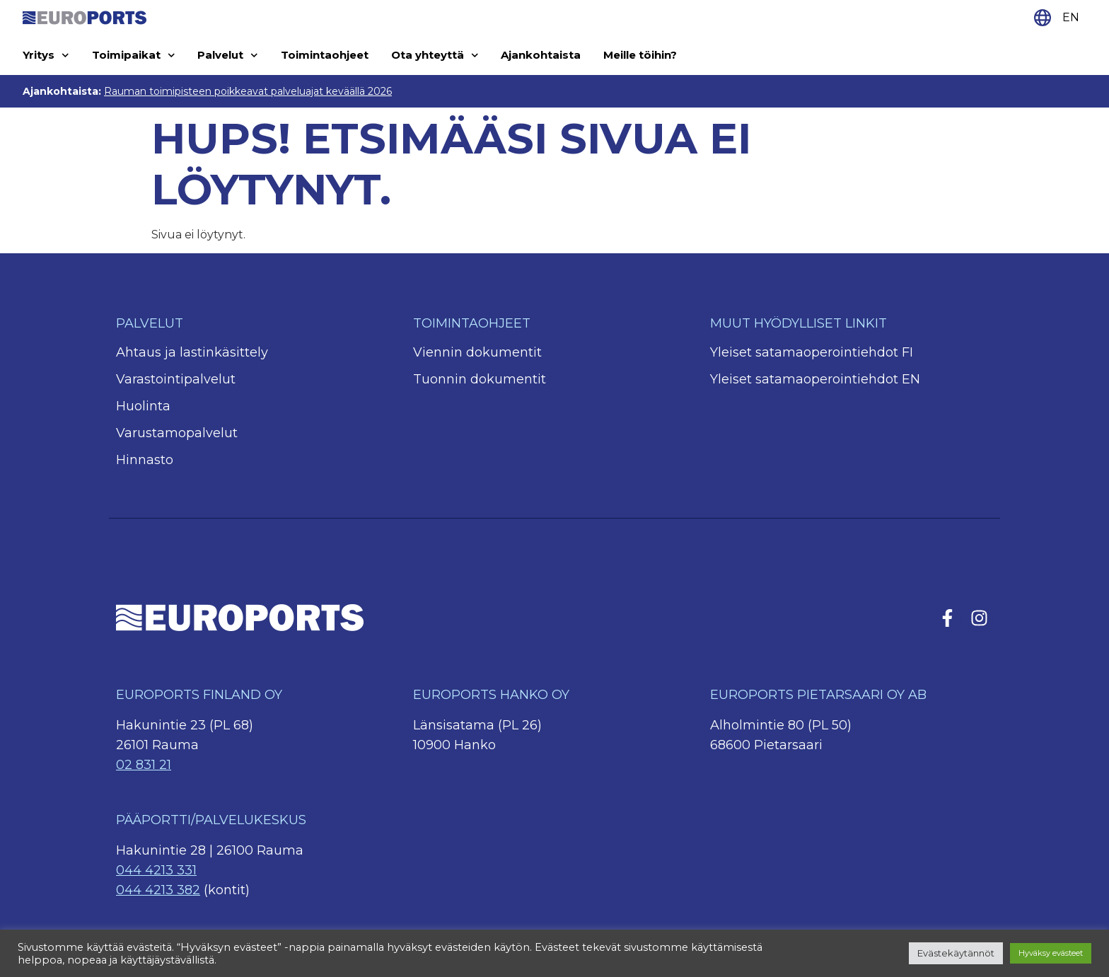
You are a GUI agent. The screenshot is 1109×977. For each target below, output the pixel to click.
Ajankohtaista (541, 55)
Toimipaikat (133, 56)
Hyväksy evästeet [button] (1050, 953)
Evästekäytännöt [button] (955, 953)
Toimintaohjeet (324, 55)
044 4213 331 (156, 870)
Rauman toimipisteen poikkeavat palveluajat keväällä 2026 (248, 91)
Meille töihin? (640, 55)
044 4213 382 (158, 890)
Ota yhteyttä (435, 56)
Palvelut (227, 56)
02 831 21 (143, 765)
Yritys (46, 56)
